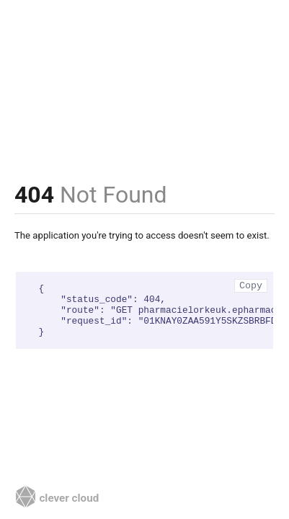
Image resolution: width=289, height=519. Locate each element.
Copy (250, 285)
